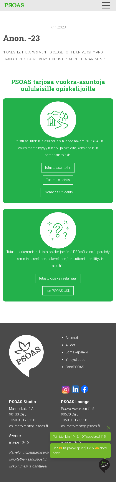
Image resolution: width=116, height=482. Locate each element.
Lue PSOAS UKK (58, 291)
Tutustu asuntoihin (58, 168)
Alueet (70, 345)
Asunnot (72, 338)
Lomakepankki (77, 352)
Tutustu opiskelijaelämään (58, 278)
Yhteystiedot (75, 360)
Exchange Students (58, 192)
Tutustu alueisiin (58, 180)
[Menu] (106, 5)
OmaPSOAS (75, 367)
